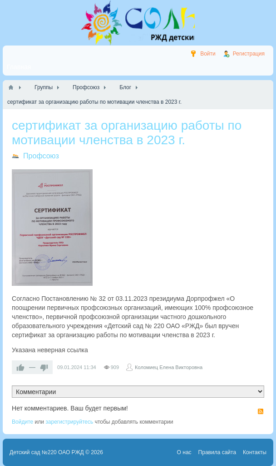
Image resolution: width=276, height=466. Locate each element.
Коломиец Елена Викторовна (168, 367)
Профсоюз (41, 156)
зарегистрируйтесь (69, 422)
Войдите (22, 422)
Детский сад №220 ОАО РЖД (47, 452)
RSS (260, 411)
